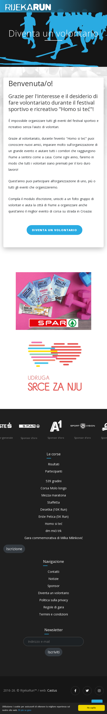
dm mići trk (53, 531)
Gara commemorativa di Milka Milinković (53, 538)
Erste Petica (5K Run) (53, 516)
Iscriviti (53, 652)
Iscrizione (14, 548)
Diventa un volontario (54, 230)
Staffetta (53, 502)
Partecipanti (53, 471)
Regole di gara (53, 607)
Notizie (53, 579)
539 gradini (53, 481)
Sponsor (53, 586)
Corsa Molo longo (54, 488)
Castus (52, 690)
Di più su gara (24, 710)
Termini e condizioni (53, 614)
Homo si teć (53, 524)
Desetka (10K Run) (53, 509)
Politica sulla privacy (53, 600)
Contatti (53, 571)
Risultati (53, 464)
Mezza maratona (53, 495)
